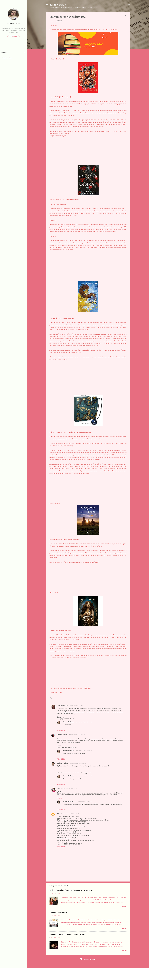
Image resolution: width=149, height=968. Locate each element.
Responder (61, 730)
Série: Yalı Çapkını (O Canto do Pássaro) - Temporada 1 (72, 890)
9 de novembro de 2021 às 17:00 (67, 788)
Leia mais (123, 906)
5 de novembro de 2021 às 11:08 (74, 705)
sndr (93, 963)
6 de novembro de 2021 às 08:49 (83, 776)
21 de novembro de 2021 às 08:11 (70, 814)
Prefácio (59, 798)
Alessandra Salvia (68, 722)
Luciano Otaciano (62, 763)
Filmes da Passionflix (58, 912)
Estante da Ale (58, 4)
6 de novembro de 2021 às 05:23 (77, 763)
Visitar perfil (13, 36)
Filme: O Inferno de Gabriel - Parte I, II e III (67, 934)
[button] (125, 16)
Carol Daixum (61, 706)
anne (58, 814)
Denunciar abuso (7, 58)
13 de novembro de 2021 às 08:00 (83, 801)
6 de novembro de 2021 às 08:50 (83, 722)
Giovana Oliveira (62, 734)
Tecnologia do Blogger (88, 959)
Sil (58, 788)
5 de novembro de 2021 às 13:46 (76, 734)
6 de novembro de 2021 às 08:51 (83, 750)
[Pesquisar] (129, 5)
